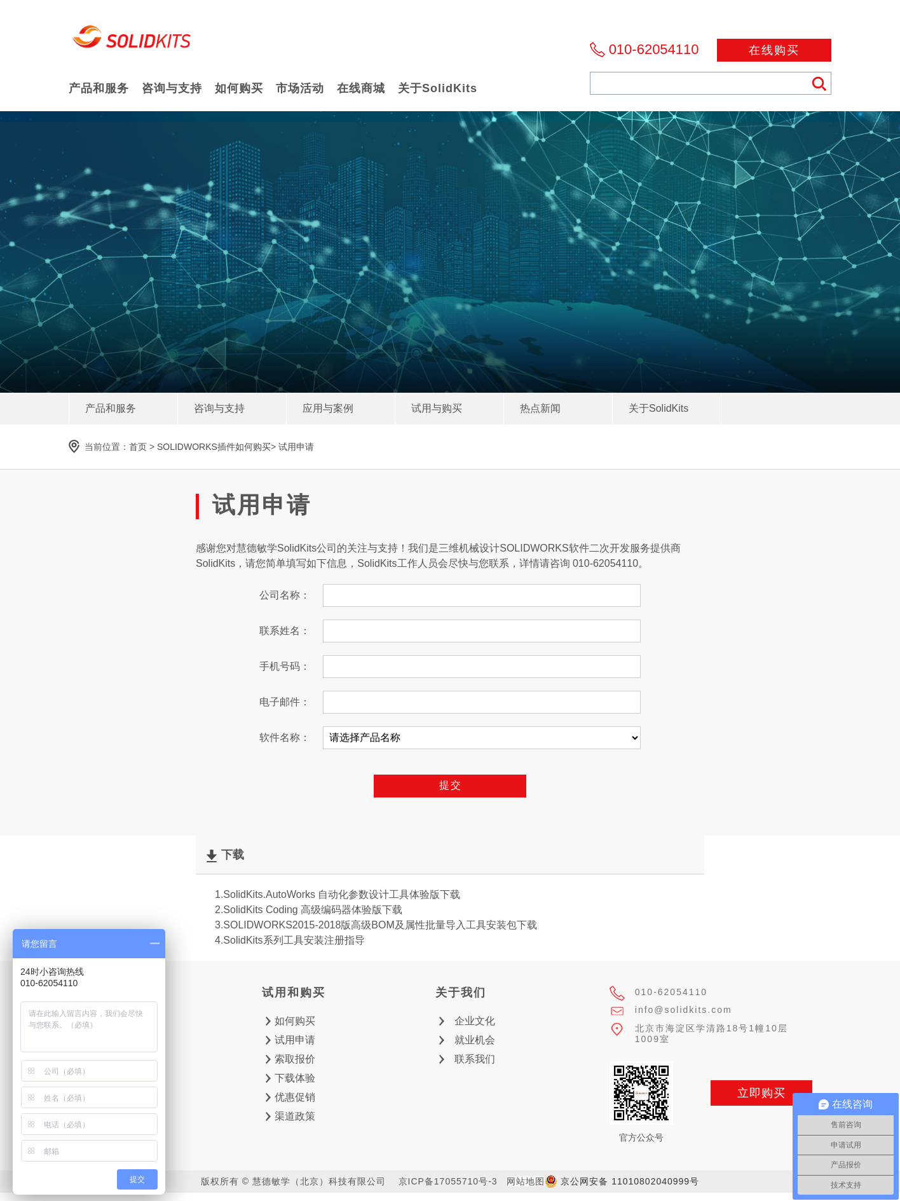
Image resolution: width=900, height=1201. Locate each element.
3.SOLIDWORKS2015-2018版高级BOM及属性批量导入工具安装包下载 (376, 924)
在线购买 (774, 50)
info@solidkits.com (683, 1010)
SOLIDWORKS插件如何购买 (214, 447)
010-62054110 (654, 49)
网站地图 (526, 1181)
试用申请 (296, 447)
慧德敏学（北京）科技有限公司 (132, 40)
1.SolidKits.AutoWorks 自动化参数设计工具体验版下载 (337, 894)
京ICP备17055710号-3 (448, 1181)
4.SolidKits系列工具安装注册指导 (290, 940)
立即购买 (761, 1093)
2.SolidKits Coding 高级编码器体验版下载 (308, 909)
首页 (138, 447)
